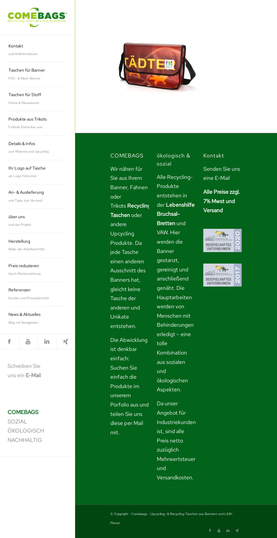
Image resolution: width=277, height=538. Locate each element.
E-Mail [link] (33, 375)
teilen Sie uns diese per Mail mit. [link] (126, 423)
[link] (37, 17)
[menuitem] (37, 50)
